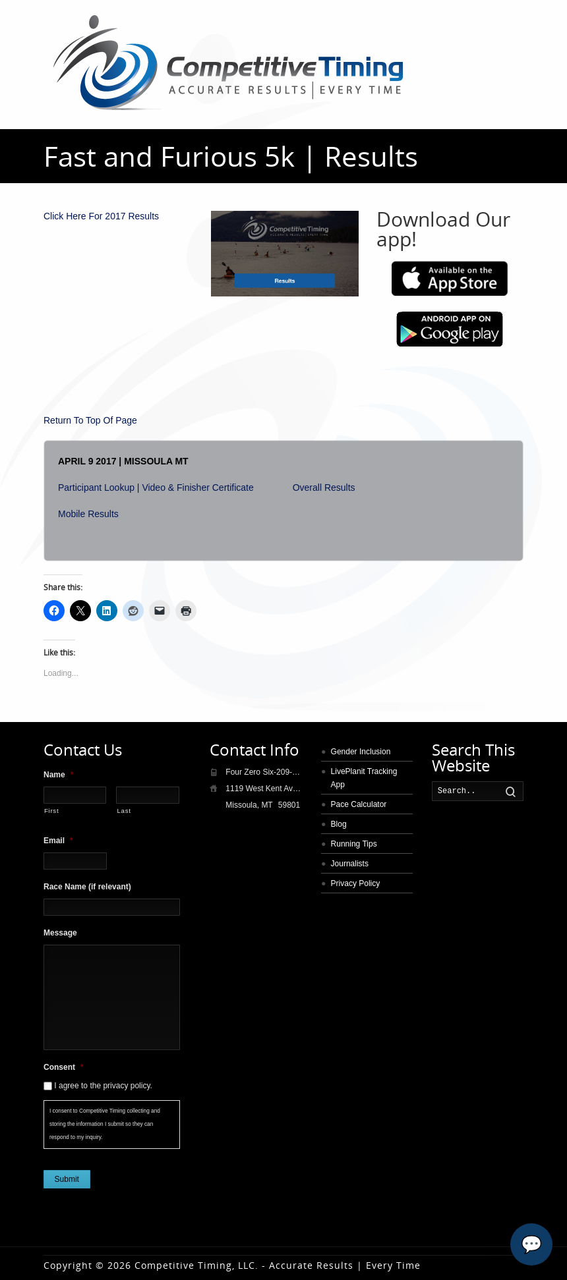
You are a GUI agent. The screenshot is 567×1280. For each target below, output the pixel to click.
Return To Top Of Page (90, 420)
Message (60, 932)
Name (58, 774)
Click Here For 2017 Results (101, 216)
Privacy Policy (355, 883)
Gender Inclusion (361, 751)
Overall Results (324, 487)
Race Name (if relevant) (87, 886)
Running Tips (354, 844)
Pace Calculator (359, 804)
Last (124, 810)
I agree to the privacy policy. (103, 1085)
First (51, 810)
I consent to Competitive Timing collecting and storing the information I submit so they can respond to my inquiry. (104, 1124)
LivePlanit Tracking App (364, 778)
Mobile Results (88, 514)
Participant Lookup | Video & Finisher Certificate (156, 487)
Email (58, 840)
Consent (64, 1067)
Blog (339, 824)
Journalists (350, 863)
